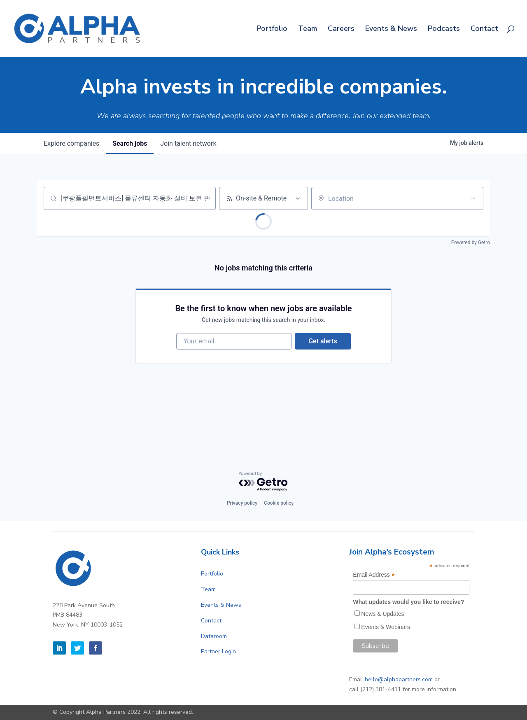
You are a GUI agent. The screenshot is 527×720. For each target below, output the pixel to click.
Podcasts (444, 29)
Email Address (374, 575)
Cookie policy (279, 503)
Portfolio (272, 29)
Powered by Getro (470, 242)
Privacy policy (242, 503)
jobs (129, 143)
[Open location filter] (473, 198)
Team (307, 29)
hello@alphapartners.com (399, 679)
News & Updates (382, 613)
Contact (484, 29)
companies (71, 143)
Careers (341, 29)
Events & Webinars (385, 627)
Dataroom (214, 636)
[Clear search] (205, 198)
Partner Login (218, 651)
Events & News (391, 29)
